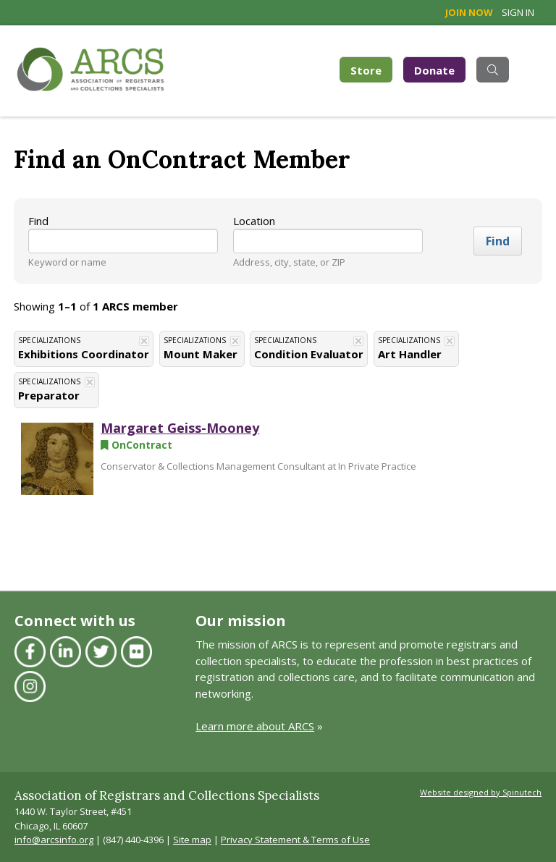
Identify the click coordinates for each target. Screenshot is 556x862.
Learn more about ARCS (254, 726)
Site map (192, 839)
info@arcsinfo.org (53, 839)
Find (38, 221)
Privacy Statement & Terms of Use (295, 839)
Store (371, 69)
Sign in (518, 12)
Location (254, 221)
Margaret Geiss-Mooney (180, 427)
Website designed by (481, 792)
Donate (434, 70)
